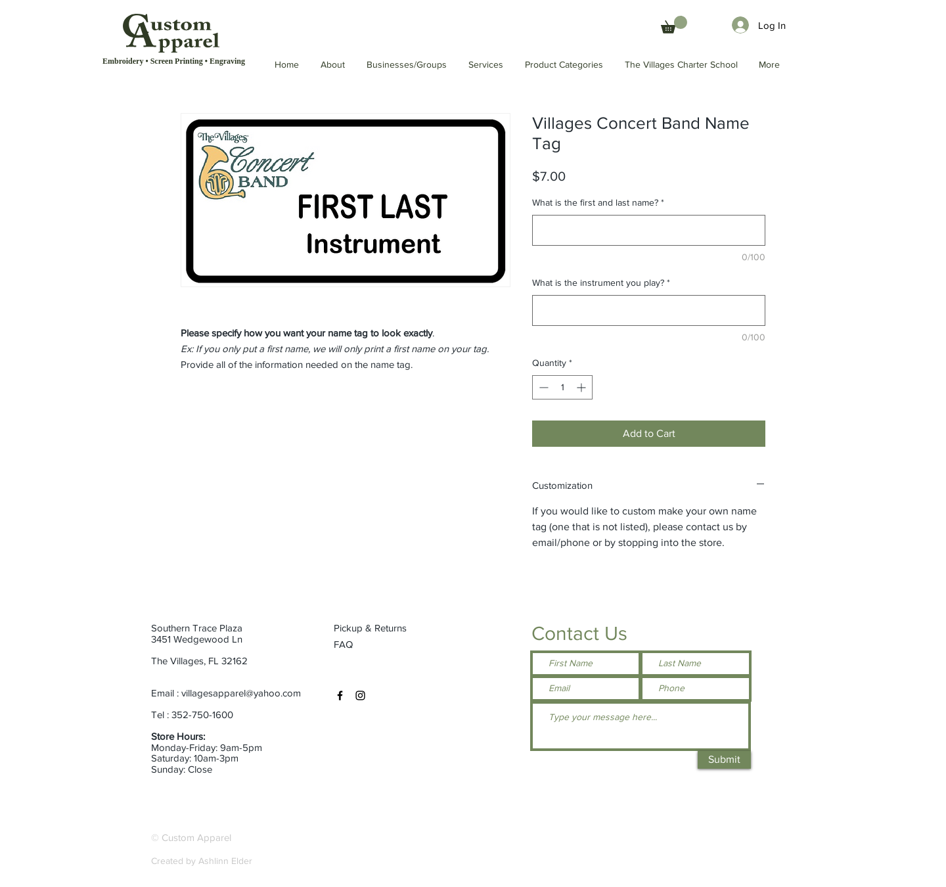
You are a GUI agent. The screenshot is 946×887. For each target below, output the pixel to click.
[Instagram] (360, 695)
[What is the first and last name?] (649, 230)
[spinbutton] (562, 387)
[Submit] (724, 760)
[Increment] (582, 387)
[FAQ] (344, 644)
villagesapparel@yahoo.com (241, 692)
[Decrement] (542, 387)
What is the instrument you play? (601, 282)
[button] (682, 65)
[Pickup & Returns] (375, 627)
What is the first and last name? (598, 202)
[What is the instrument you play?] (649, 310)
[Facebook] (340, 695)
